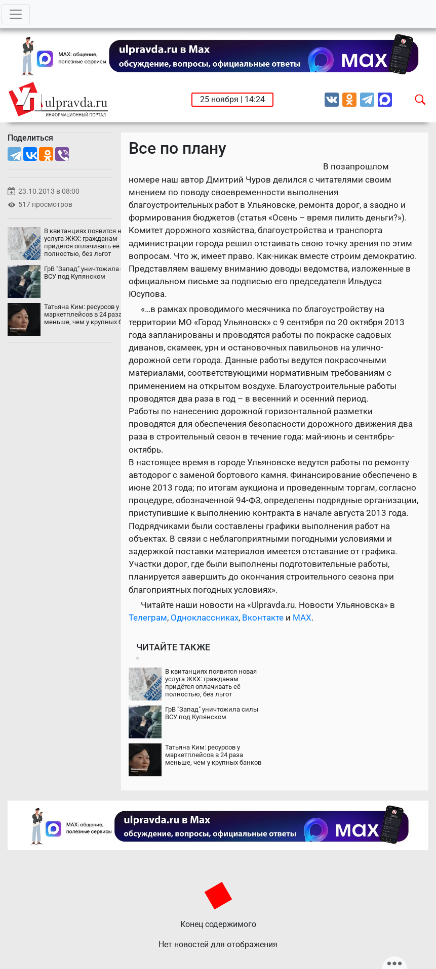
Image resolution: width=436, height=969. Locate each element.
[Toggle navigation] (16, 14)
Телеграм (148, 617)
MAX (302, 617)
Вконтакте (263, 617)
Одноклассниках (205, 617)
